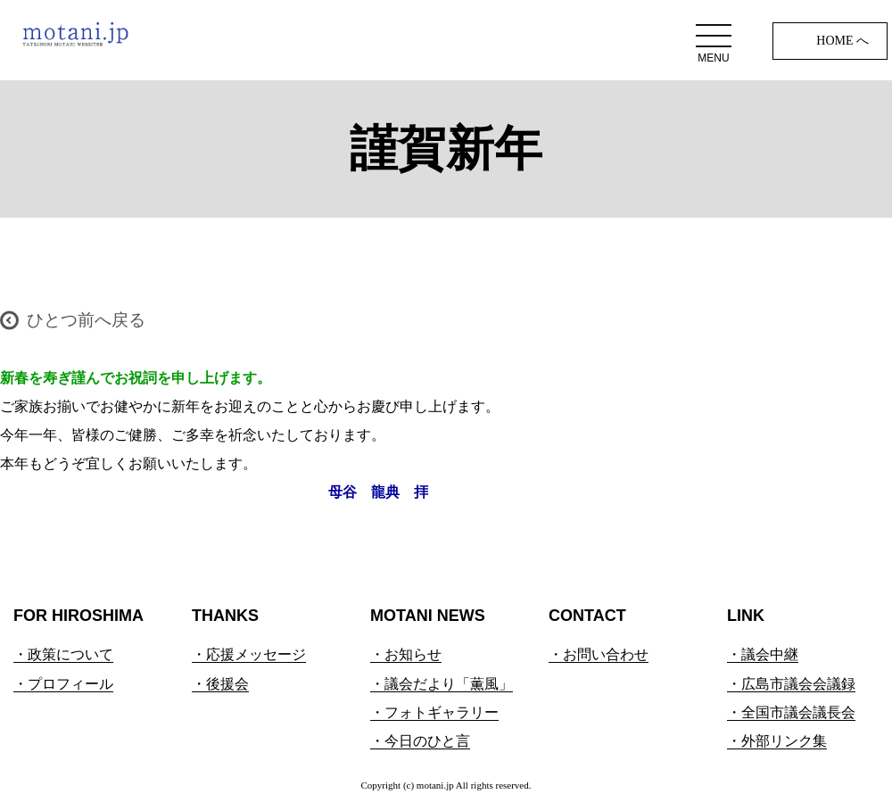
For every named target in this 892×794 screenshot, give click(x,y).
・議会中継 (762, 654)
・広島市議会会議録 (791, 683)
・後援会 (220, 683)
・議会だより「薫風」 (441, 683)
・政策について (63, 654)
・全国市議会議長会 (791, 712)
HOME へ (842, 40)
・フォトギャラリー (434, 712)
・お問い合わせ (598, 654)
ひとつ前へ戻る (86, 319)
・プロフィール (63, 683)
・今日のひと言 (420, 741)
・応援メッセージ (249, 654)
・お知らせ (406, 654)
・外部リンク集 (777, 741)
